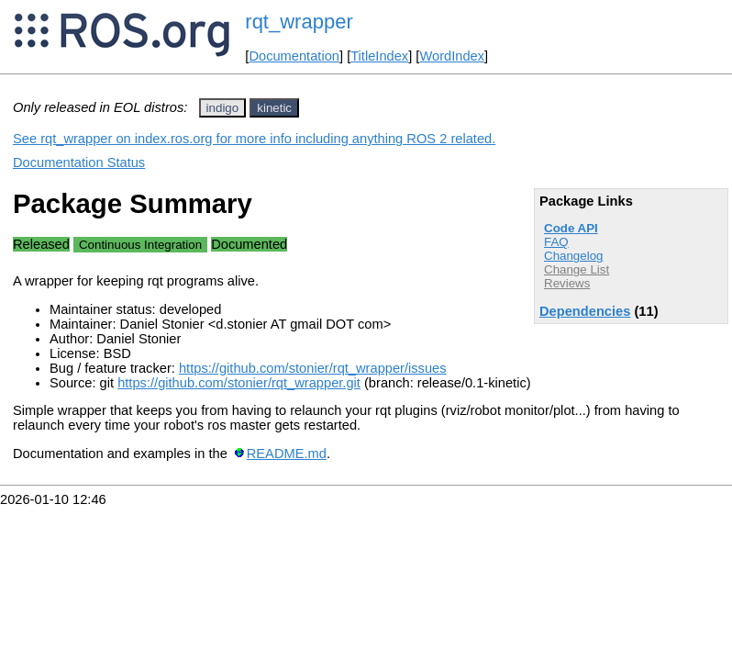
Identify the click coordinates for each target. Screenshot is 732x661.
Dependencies (584, 311)
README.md (287, 453)
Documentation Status (79, 162)
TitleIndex (379, 56)
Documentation (294, 56)
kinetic (274, 108)
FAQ (556, 242)
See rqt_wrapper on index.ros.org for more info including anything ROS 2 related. (254, 138)
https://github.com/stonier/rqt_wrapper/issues (313, 368)
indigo (222, 108)
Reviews (567, 283)
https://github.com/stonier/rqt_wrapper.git (238, 382)
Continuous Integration (140, 245)
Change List (576, 269)
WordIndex (451, 56)
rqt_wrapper (298, 21)
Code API (571, 228)
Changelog (573, 256)
